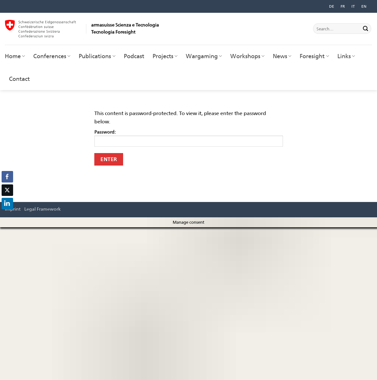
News (282, 56)
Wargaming (204, 56)
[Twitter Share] (7, 190)
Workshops (247, 56)
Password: (188, 138)
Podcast (134, 56)
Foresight (314, 56)
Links (346, 56)
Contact (19, 78)
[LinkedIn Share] (7, 203)
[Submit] (365, 28)
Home (15, 56)
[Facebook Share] (7, 176)
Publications (97, 56)
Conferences (51, 56)
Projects (165, 56)
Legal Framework (42, 209)
